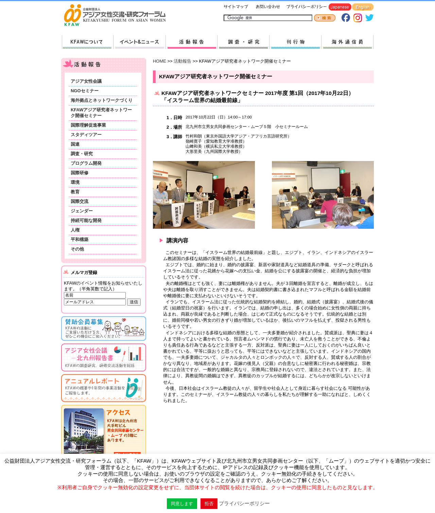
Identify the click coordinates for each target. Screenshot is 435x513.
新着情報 (139, 42)
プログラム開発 (86, 163)
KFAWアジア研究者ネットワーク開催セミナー (101, 112)
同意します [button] (182, 503)
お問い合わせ (267, 7)
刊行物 (295, 42)
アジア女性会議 (86, 81)
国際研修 (79, 172)
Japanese (340, 7)
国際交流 (79, 201)
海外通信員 (347, 42)
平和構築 (79, 239)
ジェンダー (82, 210)
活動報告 (191, 42)
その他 (77, 249)
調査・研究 (243, 42)
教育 (75, 191)
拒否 (209, 503)
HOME (159, 61)
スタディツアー (86, 134)
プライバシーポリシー (305, 7)
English (363, 7)
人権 (75, 230)
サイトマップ (236, 7)
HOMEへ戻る (117, 16)
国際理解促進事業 (88, 125)
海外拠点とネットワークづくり (102, 100)
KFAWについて (87, 42)
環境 (75, 182)
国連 (75, 144)
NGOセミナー (85, 90)
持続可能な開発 (86, 220)
